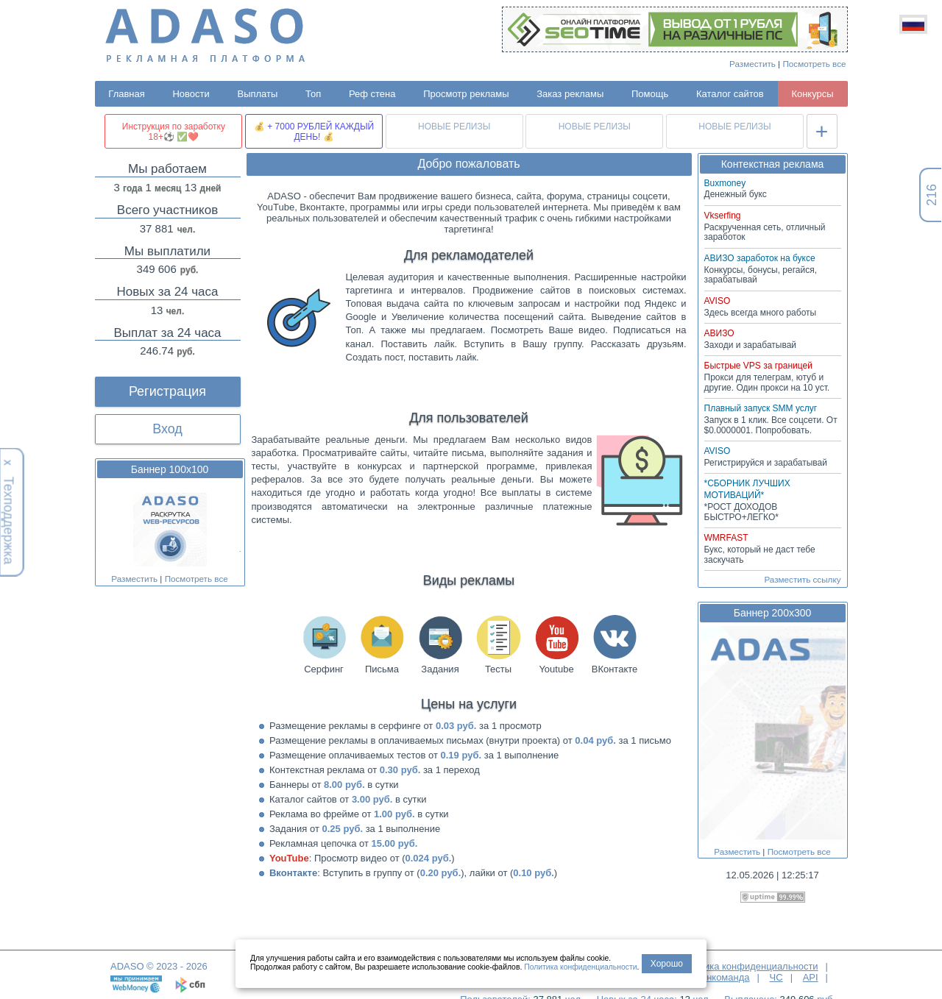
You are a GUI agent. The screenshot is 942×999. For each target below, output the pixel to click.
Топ (313, 93)
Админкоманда (716, 977)
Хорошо (667, 964)
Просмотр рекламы (466, 93)
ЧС (776, 977)
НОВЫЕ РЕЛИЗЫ (454, 126)
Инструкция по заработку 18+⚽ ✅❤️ (173, 131)
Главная (126, 93)
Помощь (649, 93)
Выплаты (257, 93)
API (810, 977)
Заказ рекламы (569, 93)
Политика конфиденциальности (747, 966)
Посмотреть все (814, 63)
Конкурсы (812, 93)
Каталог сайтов (730, 93)
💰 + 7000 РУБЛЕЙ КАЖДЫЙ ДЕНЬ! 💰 (314, 131)
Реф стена (372, 93)
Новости (190, 93)
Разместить (752, 63)
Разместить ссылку (802, 579)
